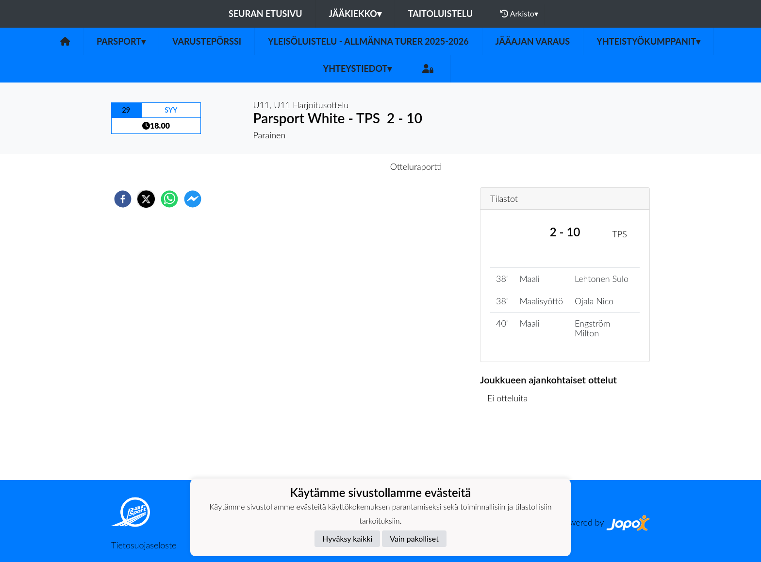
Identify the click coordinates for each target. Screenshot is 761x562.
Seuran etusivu (265, 13)
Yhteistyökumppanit (648, 41)
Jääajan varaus (533, 41)
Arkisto (519, 13)
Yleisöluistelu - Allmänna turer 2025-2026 (368, 41)
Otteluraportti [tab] (416, 166)
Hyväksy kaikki (347, 538)
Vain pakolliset (414, 538)
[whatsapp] (169, 199)
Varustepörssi (206, 41)
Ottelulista (511, 447)
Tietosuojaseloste (143, 545)
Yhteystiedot (357, 68)
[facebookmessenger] (192, 199)
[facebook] (123, 199)
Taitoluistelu (440, 13)
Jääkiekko (355, 13)
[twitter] (146, 199)
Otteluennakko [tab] (347, 166)
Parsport (121, 41)
